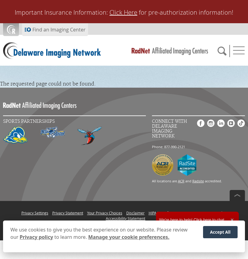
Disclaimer (135, 212)
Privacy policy (36, 237)
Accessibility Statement (125, 218)
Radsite (198, 181)
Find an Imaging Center (59, 29)
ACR (181, 181)
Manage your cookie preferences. (128, 237)
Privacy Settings (34, 212)
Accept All (220, 232)
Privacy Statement (67, 212)
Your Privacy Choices (104, 212)
